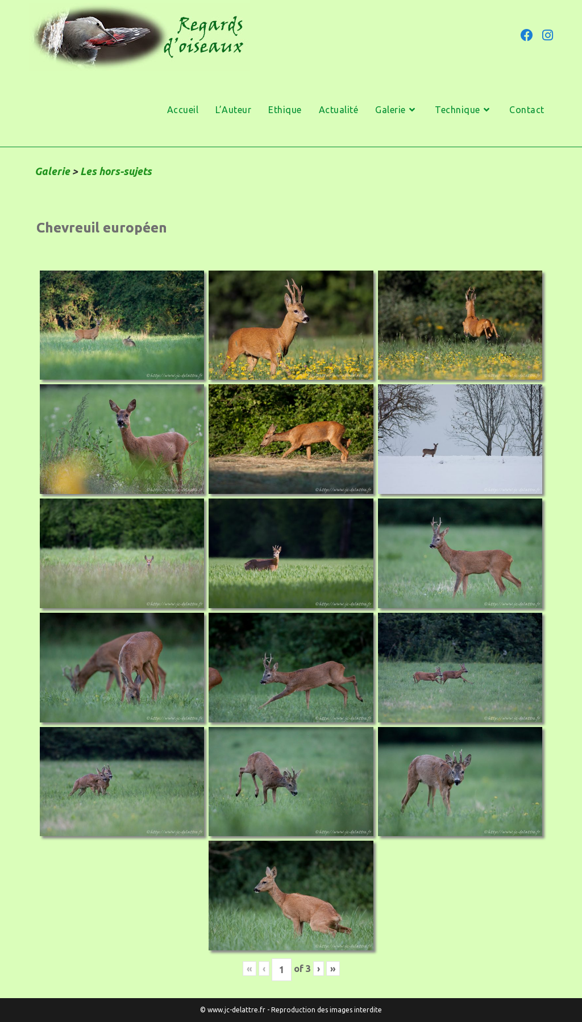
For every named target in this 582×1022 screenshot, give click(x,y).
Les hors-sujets (116, 171)
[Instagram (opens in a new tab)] (548, 35)
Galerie (52, 171)
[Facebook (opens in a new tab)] (527, 35)
